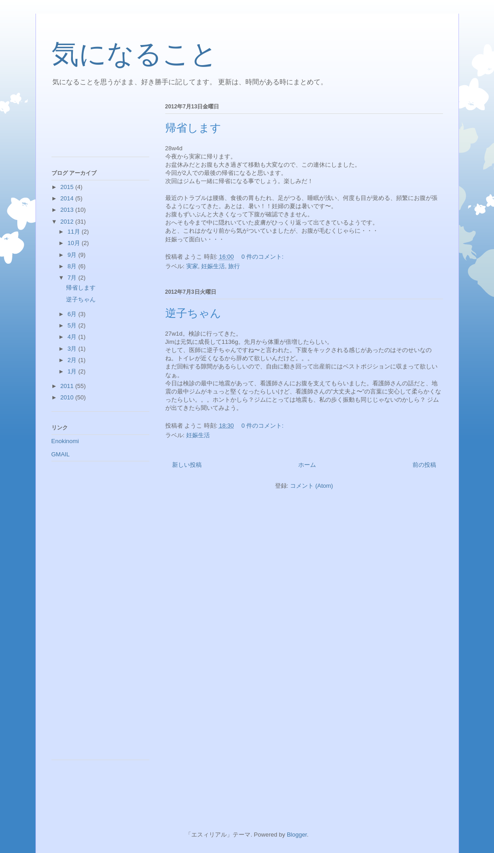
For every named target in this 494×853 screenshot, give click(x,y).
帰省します (193, 128)
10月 (74, 243)
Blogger (297, 834)
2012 (68, 221)
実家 (192, 266)
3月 (72, 348)
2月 (72, 360)
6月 (72, 314)
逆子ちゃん (193, 313)
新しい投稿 (187, 464)
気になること (134, 54)
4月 (72, 336)
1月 (72, 371)
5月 (72, 325)
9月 (72, 254)
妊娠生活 (213, 266)
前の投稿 (424, 464)
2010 (68, 397)
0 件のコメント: (263, 256)
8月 (72, 266)
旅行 (234, 266)
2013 (68, 209)
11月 (74, 231)
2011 (68, 386)
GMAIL (60, 454)
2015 (68, 187)
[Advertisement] (92, 127)
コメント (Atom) (311, 485)
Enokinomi (65, 441)
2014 (68, 198)
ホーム (307, 464)
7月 (72, 277)
